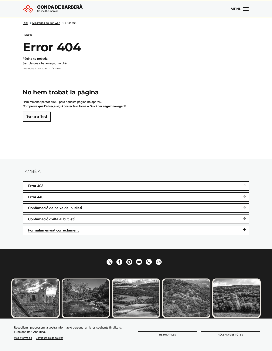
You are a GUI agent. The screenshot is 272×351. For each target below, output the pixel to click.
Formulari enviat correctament (137, 230)
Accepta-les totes (230, 334)
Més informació (23, 337)
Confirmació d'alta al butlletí (137, 219)
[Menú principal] (239, 9)
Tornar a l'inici (36, 116)
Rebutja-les (167, 334)
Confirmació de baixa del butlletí (137, 207)
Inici (25, 22)
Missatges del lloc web (46, 22)
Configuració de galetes (49, 337)
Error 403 (137, 185)
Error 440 (137, 196)
